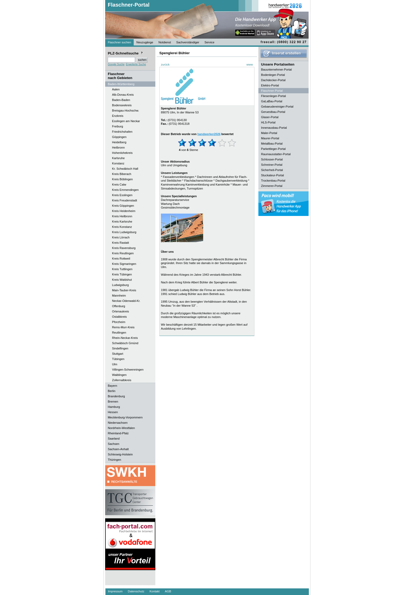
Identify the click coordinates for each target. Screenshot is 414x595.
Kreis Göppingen (123, 205)
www (249, 64)
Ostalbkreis (119, 316)
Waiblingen (119, 374)
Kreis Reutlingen (123, 253)
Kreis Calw (119, 184)
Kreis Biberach (121, 174)
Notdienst (165, 42)
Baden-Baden (121, 100)
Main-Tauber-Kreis (124, 290)
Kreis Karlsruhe (122, 221)
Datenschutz (136, 591)
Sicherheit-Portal (272, 170)
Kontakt (155, 591)
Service (209, 42)
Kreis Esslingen (122, 195)
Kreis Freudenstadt (124, 200)
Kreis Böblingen (122, 179)
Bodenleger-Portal (273, 74)
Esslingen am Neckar (126, 121)
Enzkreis (117, 115)
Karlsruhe (118, 158)
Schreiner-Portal (271, 164)
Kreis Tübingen (122, 274)
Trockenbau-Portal (273, 180)
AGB (168, 591)
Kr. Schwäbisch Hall (125, 168)
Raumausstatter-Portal (276, 154)
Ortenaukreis (120, 311)
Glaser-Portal (269, 117)
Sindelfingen (120, 348)
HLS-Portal (268, 122)
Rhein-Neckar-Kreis (125, 337)
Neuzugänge (144, 42)
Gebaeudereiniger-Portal (277, 106)
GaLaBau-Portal (271, 101)
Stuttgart (117, 353)
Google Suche (116, 64)
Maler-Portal (269, 133)
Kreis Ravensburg (124, 248)
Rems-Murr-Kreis (123, 327)
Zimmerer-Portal (271, 185)
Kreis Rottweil (121, 258)
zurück (165, 64)
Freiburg (117, 126)
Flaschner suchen (119, 42)
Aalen (116, 89)
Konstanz (118, 163)
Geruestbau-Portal (273, 111)
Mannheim (119, 295)
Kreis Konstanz (122, 226)
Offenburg (118, 306)
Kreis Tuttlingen (122, 269)
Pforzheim (118, 322)
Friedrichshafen (122, 131)
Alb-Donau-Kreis (123, 94)
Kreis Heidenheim (123, 211)
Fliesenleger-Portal (273, 96)
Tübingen (118, 359)
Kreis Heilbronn (122, 216)
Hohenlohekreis (122, 152)
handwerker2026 (209, 134)
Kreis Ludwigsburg (124, 232)
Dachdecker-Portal (273, 80)
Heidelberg (119, 142)
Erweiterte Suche (136, 64)
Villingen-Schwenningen (127, 369)
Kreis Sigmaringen (124, 263)
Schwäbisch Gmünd (125, 343)
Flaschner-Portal (129, 5)
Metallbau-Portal (271, 143)
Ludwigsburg (120, 285)
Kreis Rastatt (120, 242)
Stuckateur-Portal (272, 175)
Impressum (115, 591)
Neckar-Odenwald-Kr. (126, 300)
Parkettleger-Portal (273, 148)
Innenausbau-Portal (274, 127)
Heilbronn (118, 147)
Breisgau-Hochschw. (125, 110)
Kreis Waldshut (122, 279)
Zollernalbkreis (121, 380)
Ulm (114, 364)
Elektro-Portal (270, 85)
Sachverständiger (187, 42)
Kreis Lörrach (121, 237)
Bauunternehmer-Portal (276, 69)
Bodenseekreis (122, 105)
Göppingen (119, 137)
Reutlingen (119, 332)
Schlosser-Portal (272, 159)
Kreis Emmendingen (125, 189)
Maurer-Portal (270, 138)
